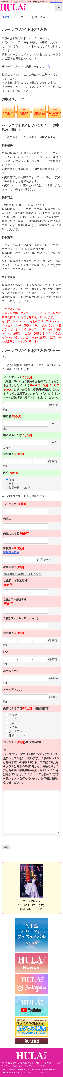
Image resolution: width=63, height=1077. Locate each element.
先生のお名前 (16, 533)
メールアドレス (12, 689)
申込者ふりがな (17, 435)
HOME (6, 17)
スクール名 (15, 503)
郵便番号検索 (11, 552)
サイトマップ (56, 1)
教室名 (7, 518)
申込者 (12, 416)
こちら (46, 66)
